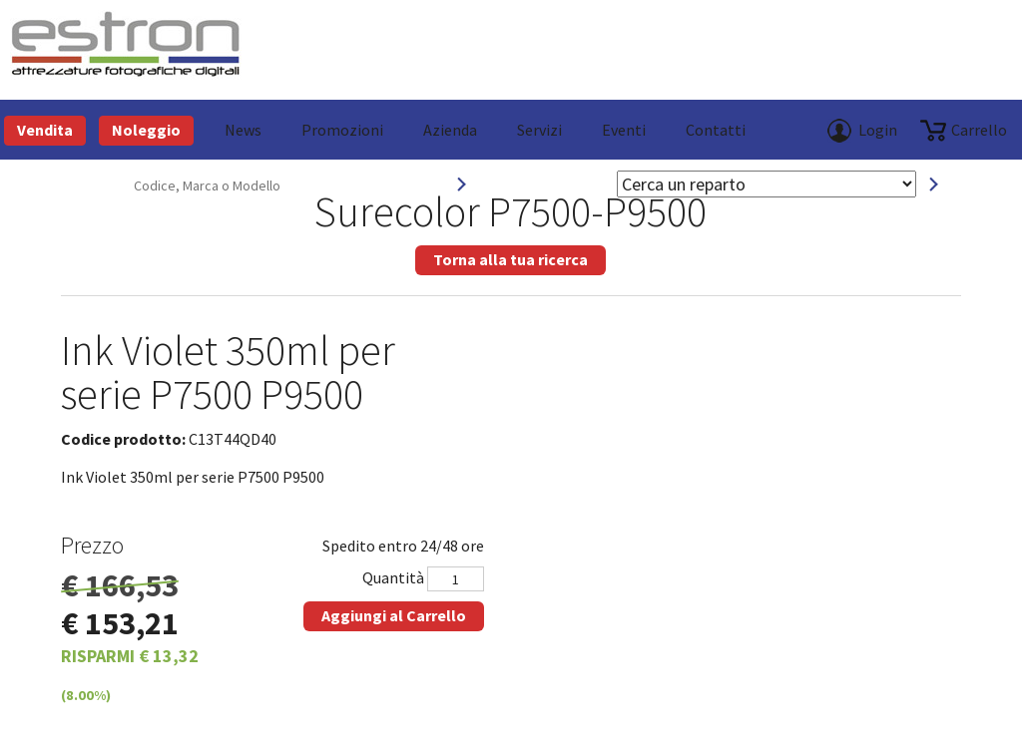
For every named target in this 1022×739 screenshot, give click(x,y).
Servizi (539, 130)
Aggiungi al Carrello (393, 615)
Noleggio (146, 130)
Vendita (45, 130)
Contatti (716, 130)
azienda (450, 130)
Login (877, 130)
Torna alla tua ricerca (510, 259)
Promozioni (342, 130)
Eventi (624, 130)
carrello (979, 130)
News (243, 130)
